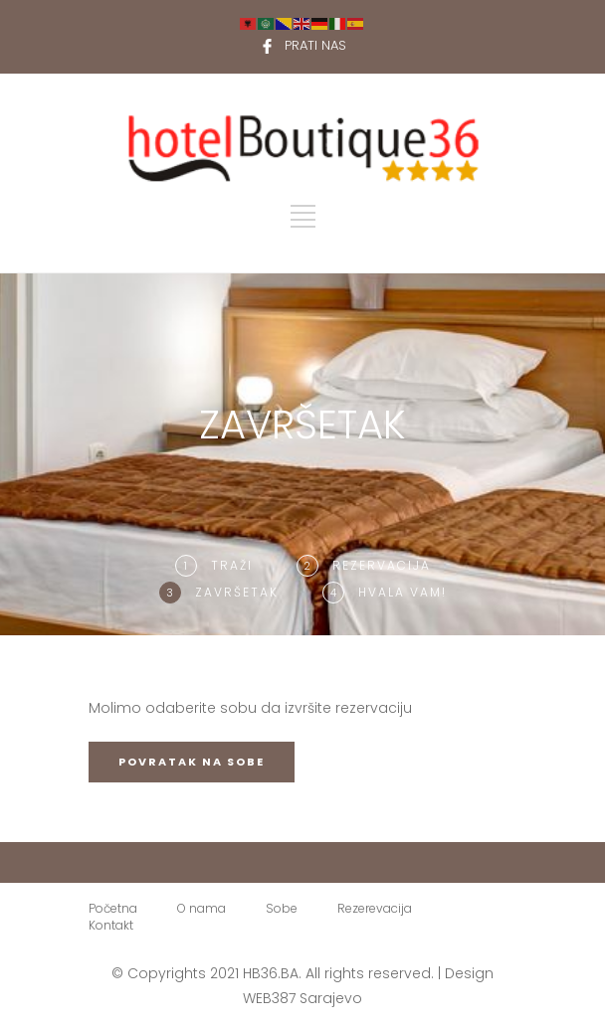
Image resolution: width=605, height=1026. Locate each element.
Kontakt (111, 925)
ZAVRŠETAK (237, 592)
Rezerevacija (374, 908)
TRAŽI (232, 565)
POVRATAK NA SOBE (191, 762)
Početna (113, 908)
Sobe (282, 908)
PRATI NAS (315, 45)
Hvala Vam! (402, 592)
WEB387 (269, 998)
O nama (201, 908)
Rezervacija (381, 565)
